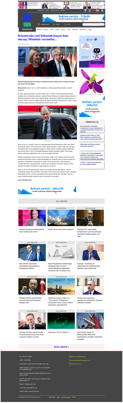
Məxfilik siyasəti (66, 397)
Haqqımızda (52, 397)
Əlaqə (58, 397)
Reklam (74, 397)
